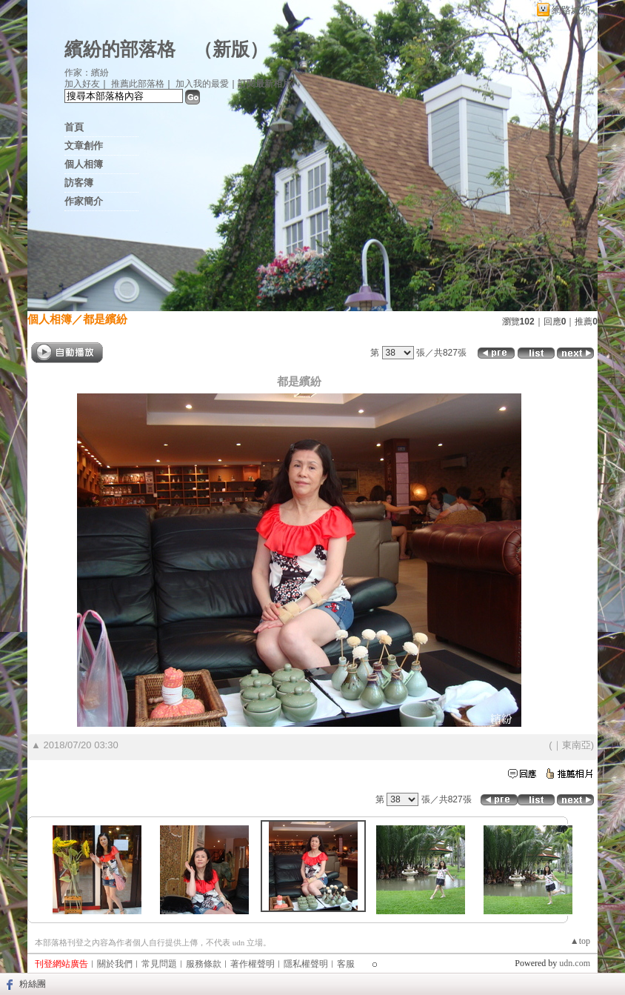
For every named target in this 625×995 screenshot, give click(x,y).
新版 (231, 49)
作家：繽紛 (86, 72)
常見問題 (159, 964)
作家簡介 (83, 201)
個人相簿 (83, 164)
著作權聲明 (252, 964)
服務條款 (203, 964)
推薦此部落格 (137, 84)
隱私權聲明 (306, 964)
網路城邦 (571, 10)
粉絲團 (32, 984)
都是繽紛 (105, 319)
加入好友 (82, 84)
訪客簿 (78, 182)
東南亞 (576, 745)
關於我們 (115, 964)
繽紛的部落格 (120, 49)
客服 (346, 964)
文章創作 (83, 145)
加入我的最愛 (202, 84)
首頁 (74, 127)
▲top (580, 941)
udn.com (574, 963)
